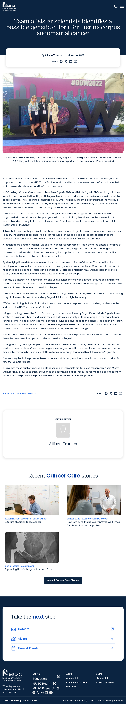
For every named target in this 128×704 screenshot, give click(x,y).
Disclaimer (68, 700)
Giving (99, 673)
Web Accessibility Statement (111, 700)
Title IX (92, 700)
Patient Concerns (105, 682)
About (69, 673)
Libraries (102, 678)
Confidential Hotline (76, 682)
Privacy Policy (81, 700)
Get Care (71, 686)
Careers (72, 678)
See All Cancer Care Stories (63, 580)
